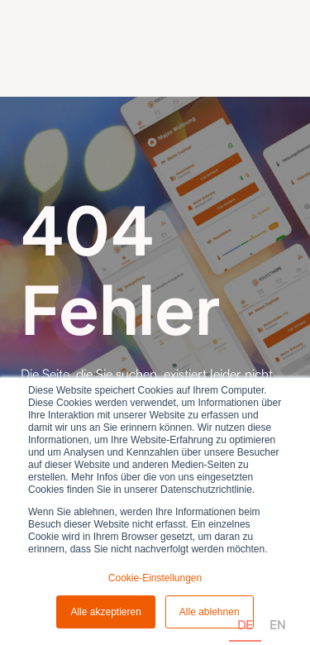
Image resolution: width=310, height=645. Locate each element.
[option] (277, 605)
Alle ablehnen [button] (209, 612)
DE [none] (245, 624)
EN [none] (277, 624)
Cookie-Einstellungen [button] (155, 578)
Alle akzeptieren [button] (105, 612)
